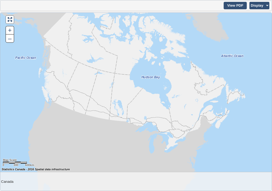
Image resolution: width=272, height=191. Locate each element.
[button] (235, 5)
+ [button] (10, 30)
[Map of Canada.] (136, 102)
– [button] (9, 38)
